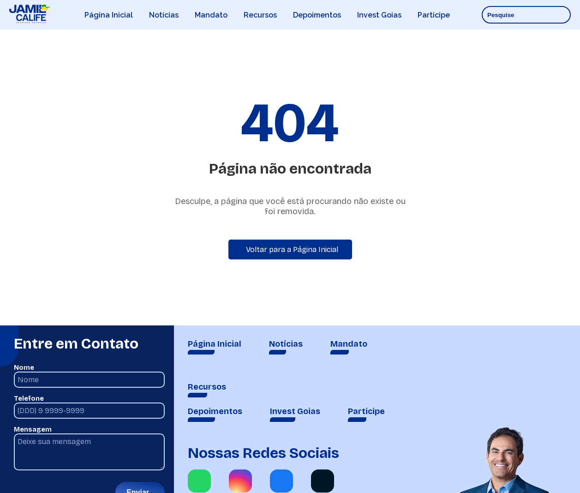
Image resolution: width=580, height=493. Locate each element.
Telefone (29, 399)
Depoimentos (317, 15)
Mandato (211, 15)
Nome (24, 368)
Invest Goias (379, 15)
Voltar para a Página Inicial (292, 249)
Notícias (164, 15)
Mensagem (33, 429)
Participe (434, 15)
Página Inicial (108, 15)
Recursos (260, 15)
